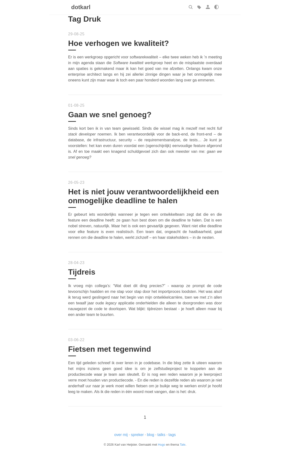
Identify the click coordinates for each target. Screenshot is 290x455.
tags (172, 435)
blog (150, 435)
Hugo (161, 444)
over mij (121, 435)
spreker (137, 435)
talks (161, 435)
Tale (182, 444)
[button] (190, 7)
